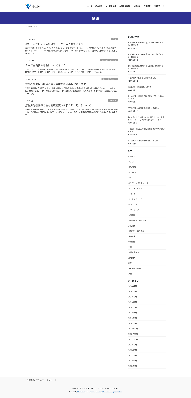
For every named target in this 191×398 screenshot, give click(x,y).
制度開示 (132, 241)
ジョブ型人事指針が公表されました (142, 77)
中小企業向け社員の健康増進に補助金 (143, 140)
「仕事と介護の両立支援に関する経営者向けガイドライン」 (146, 130)
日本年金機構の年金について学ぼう (45, 65)
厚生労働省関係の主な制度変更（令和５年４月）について (58, 105)
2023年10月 (133, 339)
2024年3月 (132, 318)
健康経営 (132, 236)
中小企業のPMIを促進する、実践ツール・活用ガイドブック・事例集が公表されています (146, 118)
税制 (130, 263)
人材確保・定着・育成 (137, 220)
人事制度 (132, 215)
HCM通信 (132, 167)
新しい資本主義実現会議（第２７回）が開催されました (146, 97)
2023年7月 (132, 355)
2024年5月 (132, 307)
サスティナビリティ (136, 188)
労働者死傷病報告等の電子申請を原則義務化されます (55, 84)
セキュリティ (133, 204)
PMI (130, 177)
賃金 (130, 273)
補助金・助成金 (134, 268)
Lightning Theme (95, 392)
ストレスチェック (109, 79)
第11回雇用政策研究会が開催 (139, 87)
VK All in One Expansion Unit (112, 392)
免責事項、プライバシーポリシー (40, 380)
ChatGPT (132, 156)
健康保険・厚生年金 (109, 60)
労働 (114, 39)
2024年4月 (132, 312)
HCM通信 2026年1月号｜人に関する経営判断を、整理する (145, 67)
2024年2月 (132, 323)
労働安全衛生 (133, 252)
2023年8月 (132, 350)
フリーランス (133, 209)
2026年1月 (132, 291)
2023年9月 (132, 344)
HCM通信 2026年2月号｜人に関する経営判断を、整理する (145, 55)
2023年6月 (132, 360)
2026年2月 (132, 286)
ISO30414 (132, 172)
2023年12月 (133, 328)
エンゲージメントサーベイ (139, 183)
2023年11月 (133, 334)
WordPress (81, 392)
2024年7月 (132, 302)
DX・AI (131, 161)
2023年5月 (132, 366)
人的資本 (113, 100)
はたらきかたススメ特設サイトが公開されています (54, 44)
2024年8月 (132, 296)
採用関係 (132, 257)
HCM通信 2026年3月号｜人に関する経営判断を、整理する (145, 43)
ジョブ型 (132, 193)
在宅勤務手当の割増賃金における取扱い (143, 108)
